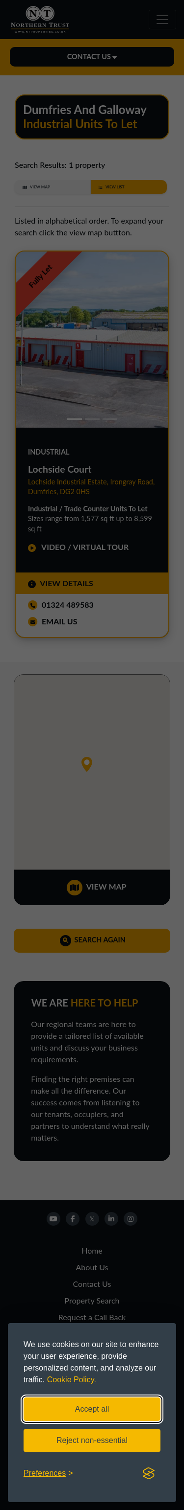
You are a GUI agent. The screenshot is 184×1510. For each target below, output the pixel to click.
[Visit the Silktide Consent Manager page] (148, 1473)
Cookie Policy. (71, 1379)
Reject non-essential (92, 1440)
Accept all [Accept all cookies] (92, 1409)
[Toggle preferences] (48, 1473)
